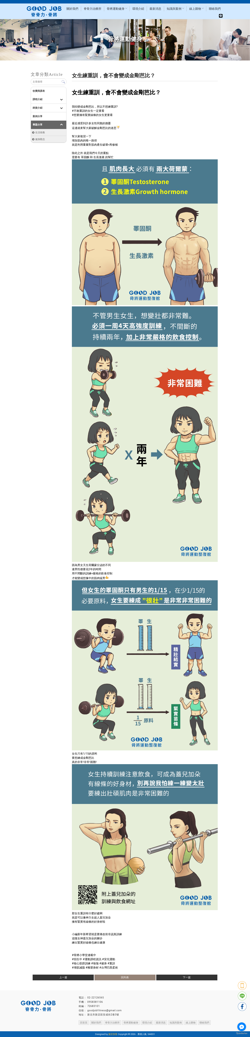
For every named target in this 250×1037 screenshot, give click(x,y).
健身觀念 (40, 139)
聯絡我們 (215, 8)
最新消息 (155, 8)
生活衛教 (40, 132)
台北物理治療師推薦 (102, 1027)
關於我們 (72, 8)
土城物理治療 (189, 1027)
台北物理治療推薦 (80, 1027)
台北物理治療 (61, 1027)
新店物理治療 (172, 1027)
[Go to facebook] (241, 1026)
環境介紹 (138, 8)
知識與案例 (175, 8)
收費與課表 (39, 91)
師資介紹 (37, 107)
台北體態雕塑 (156, 1027)
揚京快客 (112, 1034)
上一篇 (63, 977)
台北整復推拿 (122, 1027)
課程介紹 (37, 99)
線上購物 (196, 8)
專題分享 (37, 124)
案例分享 (37, 116)
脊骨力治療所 (92, 8)
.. (136, 1034)
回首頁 (83, 1022)
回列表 (125, 977)
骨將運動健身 (117, 8)
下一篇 (187, 977)
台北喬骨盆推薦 (139, 1027)
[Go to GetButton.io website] (241, 1033)
